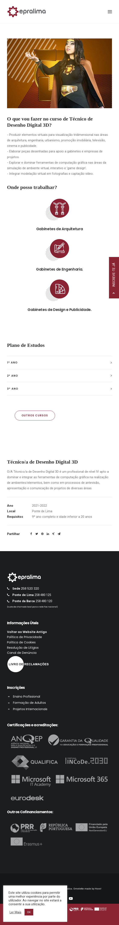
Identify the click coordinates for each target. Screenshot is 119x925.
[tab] (59, 362)
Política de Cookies (27, 642)
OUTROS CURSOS (35, 415)
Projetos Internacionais (36, 709)
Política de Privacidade (30, 637)
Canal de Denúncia (27, 653)
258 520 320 (36, 588)
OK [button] (29, 912)
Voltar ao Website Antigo (33, 632)
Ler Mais (15, 912)
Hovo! (98, 888)
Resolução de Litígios (28, 648)
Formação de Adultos (35, 703)
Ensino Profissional (32, 696)
